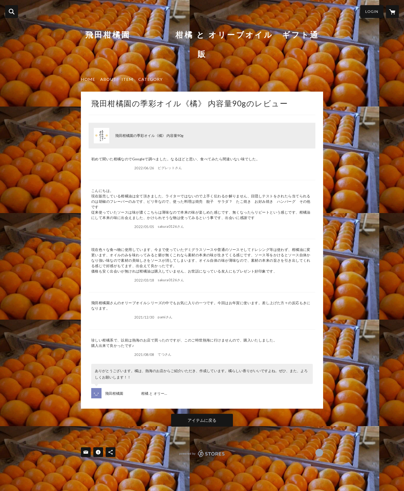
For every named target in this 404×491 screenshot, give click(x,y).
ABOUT (108, 79)
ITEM (127, 79)
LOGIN (371, 11)
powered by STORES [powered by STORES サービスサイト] (202, 453)
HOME (88, 79)
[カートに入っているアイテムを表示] (392, 11)
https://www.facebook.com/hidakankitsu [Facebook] (319, 453)
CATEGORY (150, 79)
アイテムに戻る (202, 420)
